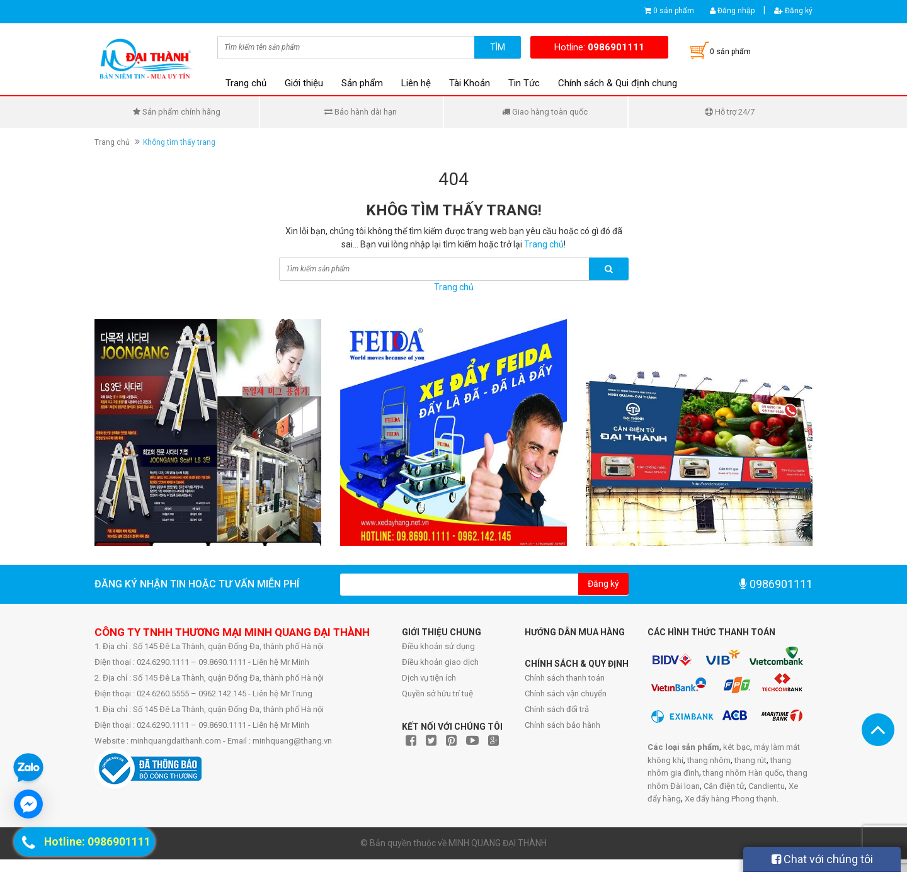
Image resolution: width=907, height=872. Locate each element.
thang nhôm (709, 760)
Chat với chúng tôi (822, 859)
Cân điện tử (724, 786)
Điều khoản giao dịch (440, 662)
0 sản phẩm (673, 10)
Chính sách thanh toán (565, 677)
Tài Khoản (469, 83)
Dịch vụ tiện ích (429, 677)
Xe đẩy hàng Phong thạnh (731, 798)
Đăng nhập (732, 10)
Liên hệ (416, 83)
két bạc (736, 747)
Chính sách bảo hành (562, 725)
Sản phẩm (362, 83)
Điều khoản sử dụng (438, 646)
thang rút (750, 760)
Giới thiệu (304, 83)
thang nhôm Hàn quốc (743, 773)
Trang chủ (245, 83)
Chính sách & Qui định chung (617, 83)
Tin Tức (524, 83)
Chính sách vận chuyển (566, 693)
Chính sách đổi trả (557, 709)
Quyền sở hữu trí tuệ (437, 693)
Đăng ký (793, 10)
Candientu (766, 786)
